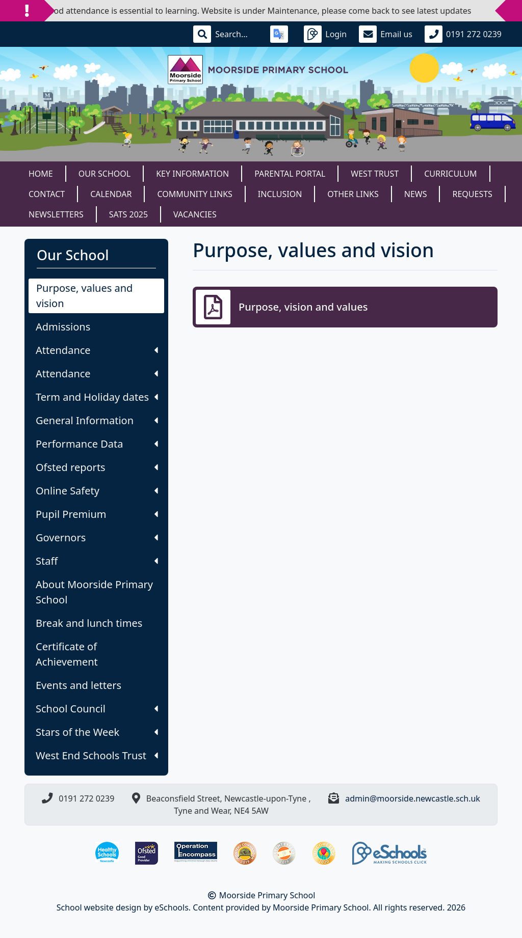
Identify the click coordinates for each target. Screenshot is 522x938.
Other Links (352, 194)
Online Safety (97, 491)
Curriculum (450, 173)
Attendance (97, 350)
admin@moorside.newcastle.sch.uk (412, 798)
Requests (472, 194)
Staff (97, 561)
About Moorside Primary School (94, 591)
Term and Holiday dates (97, 397)
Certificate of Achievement (67, 654)
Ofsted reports (97, 467)
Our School (104, 173)
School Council (97, 708)
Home (41, 173)
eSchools (171, 907)
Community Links (194, 194)
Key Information (192, 173)
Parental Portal (289, 173)
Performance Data (97, 444)
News (415, 194)
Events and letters (78, 685)
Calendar (111, 194)
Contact (47, 194)
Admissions (63, 327)
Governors (97, 537)
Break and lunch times (89, 623)
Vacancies (195, 214)
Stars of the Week (97, 732)
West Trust (375, 173)
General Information (97, 420)
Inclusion (280, 194)
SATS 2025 (128, 214)
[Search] (236, 34)
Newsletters (56, 214)
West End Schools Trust (97, 755)
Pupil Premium (97, 514)
